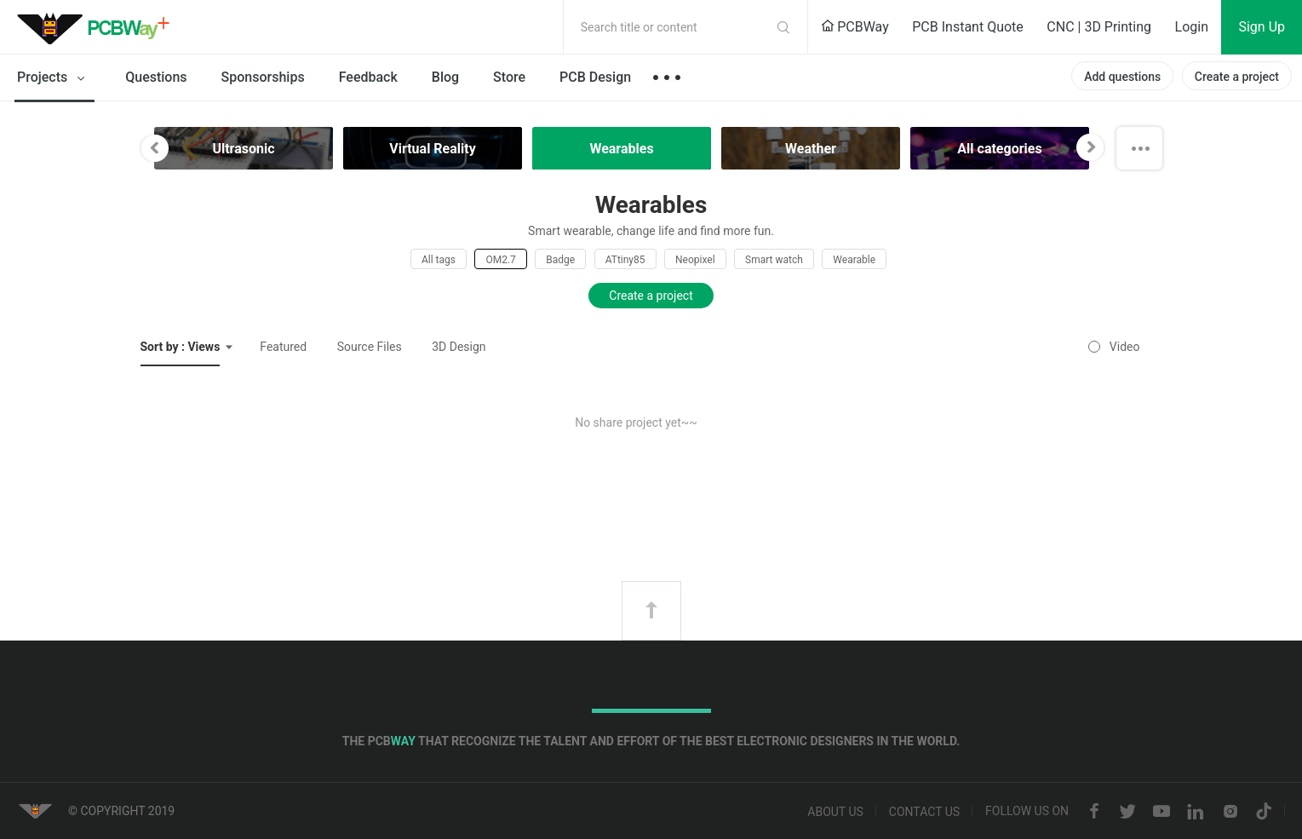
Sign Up (1261, 27)
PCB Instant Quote (968, 27)
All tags (439, 260)
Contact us (924, 812)
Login (1191, 27)
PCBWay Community (98, 27)
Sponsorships (263, 77)
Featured (283, 346)
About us (835, 812)
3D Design (458, 346)
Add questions (1122, 76)
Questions (155, 77)
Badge (560, 260)
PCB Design (595, 77)
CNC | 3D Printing (1099, 27)
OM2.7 (500, 260)
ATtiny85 (625, 260)
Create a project (1237, 76)
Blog (445, 77)
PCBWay (855, 27)
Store (509, 77)
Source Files (369, 346)
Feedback (368, 77)
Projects (54, 78)
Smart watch (774, 260)
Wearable (854, 260)
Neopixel (695, 260)
